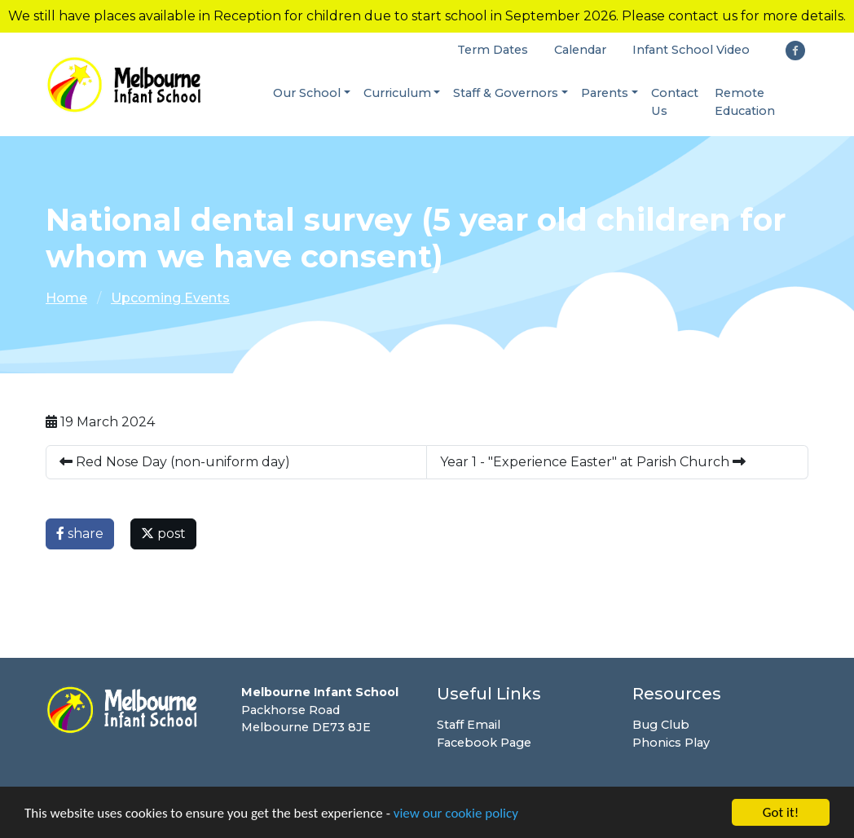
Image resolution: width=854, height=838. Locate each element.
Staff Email (468, 724)
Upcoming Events (170, 298)
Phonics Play (671, 742)
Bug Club (660, 724)
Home (66, 298)
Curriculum (397, 93)
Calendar (580, 49)
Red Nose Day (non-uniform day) (174, 462)
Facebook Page (484, 742)
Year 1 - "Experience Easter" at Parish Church (593, 462)
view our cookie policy (456, 814)
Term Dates (492, 49)
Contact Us (674, 102)
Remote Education (745, 102)
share (79, 533)
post (163, 533)
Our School (307, 93)
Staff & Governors (505, 93)
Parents (604, 93)
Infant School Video (691, 49)
